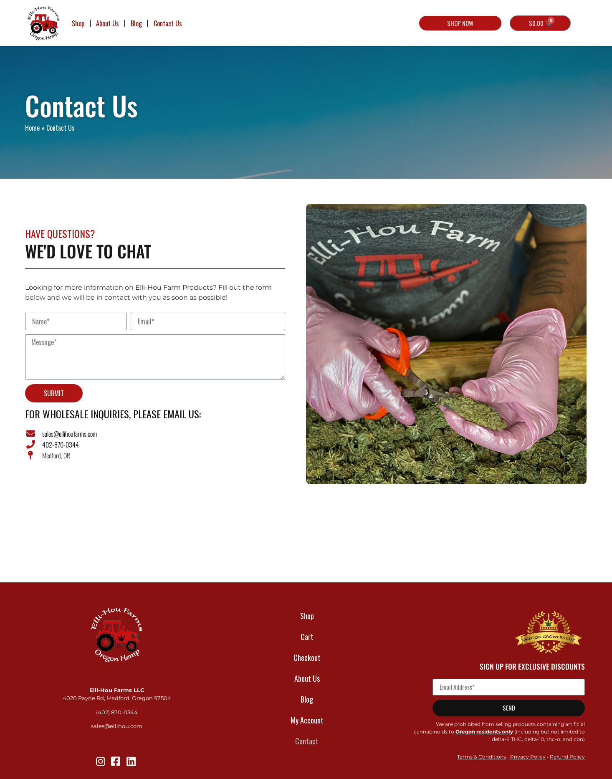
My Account (307, 720)
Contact (307, 741)
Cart (307, 636)
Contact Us (168, 23)
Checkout (307, 657)
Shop (78, 23)
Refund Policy (567, 757)
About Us (107, 23)
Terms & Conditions (481, 757)
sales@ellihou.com (116, 726)
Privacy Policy (528, 757)
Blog (136, 23)
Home (32, 128)
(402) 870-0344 (117, 712)
